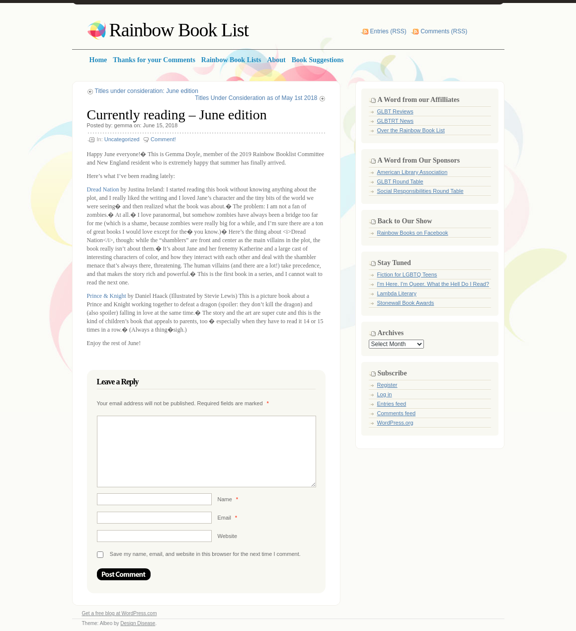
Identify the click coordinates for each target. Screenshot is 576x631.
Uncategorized (122, 139)
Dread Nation (103, 189)
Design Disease (137, 623)
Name (228, 499)
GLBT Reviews (395, 111)
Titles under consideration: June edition (146, 91)
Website (228, 536)
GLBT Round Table (400, 181)
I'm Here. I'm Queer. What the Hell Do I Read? (433, 284)
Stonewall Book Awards (405, 303)
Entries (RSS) (388, 31)
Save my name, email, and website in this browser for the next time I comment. (205, 554)
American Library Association (412, 172)
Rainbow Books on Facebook (412, 233)
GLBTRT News (395, 121)
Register (387, 385)
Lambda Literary (397, 293)
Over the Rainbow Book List (411, 130)
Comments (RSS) (443, 31)
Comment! (163, 139)
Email (227, 518)
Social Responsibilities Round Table (420, 191)
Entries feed (392, 404)
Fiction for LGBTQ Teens (407, 274)
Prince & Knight (106, 295)
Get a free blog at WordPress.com (119, 613)
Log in (384, 394)
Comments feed (396, 413)
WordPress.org (395, 423)
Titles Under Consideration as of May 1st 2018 (256, 97)
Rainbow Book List (179, 29)
